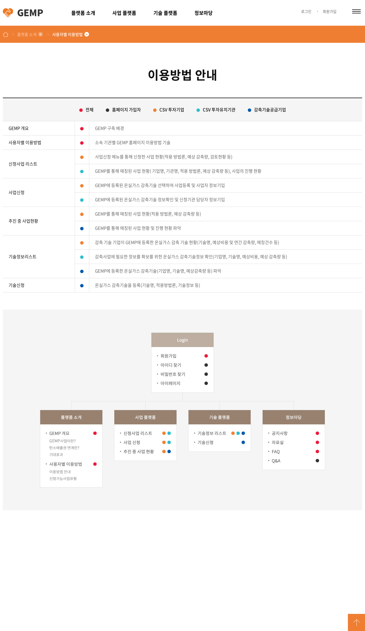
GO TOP (356, 622)
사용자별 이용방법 (67, 34)
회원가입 (329, 11)
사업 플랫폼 (124, 12)
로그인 (306, 11)
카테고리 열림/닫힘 (356, 11)
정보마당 (203, 12)
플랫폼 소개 (83, 12)
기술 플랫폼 (165, 12)
